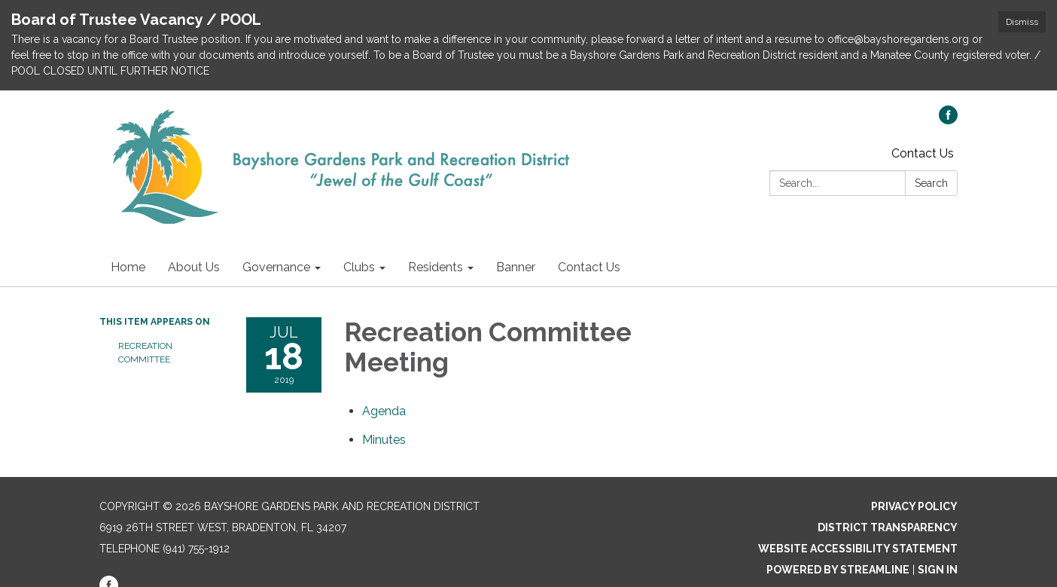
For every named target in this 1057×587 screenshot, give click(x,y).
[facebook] (948, 120)
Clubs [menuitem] (359, 267)
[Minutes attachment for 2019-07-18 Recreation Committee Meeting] (384, 440)
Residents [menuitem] (435, 267)
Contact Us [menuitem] (589, 267)
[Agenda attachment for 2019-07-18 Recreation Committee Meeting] (384, 411)
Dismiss (1022, 22)
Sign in (938, 570)
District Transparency (888, 527)
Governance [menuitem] (276, 267)
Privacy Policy (914, 506)
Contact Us (922, 153)
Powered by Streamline (837, 570)
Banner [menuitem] (515, 267)
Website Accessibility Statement (858, 549)
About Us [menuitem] (194, 267)
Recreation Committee (145, 353)
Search (931, 183)
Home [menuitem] (128, 267)
